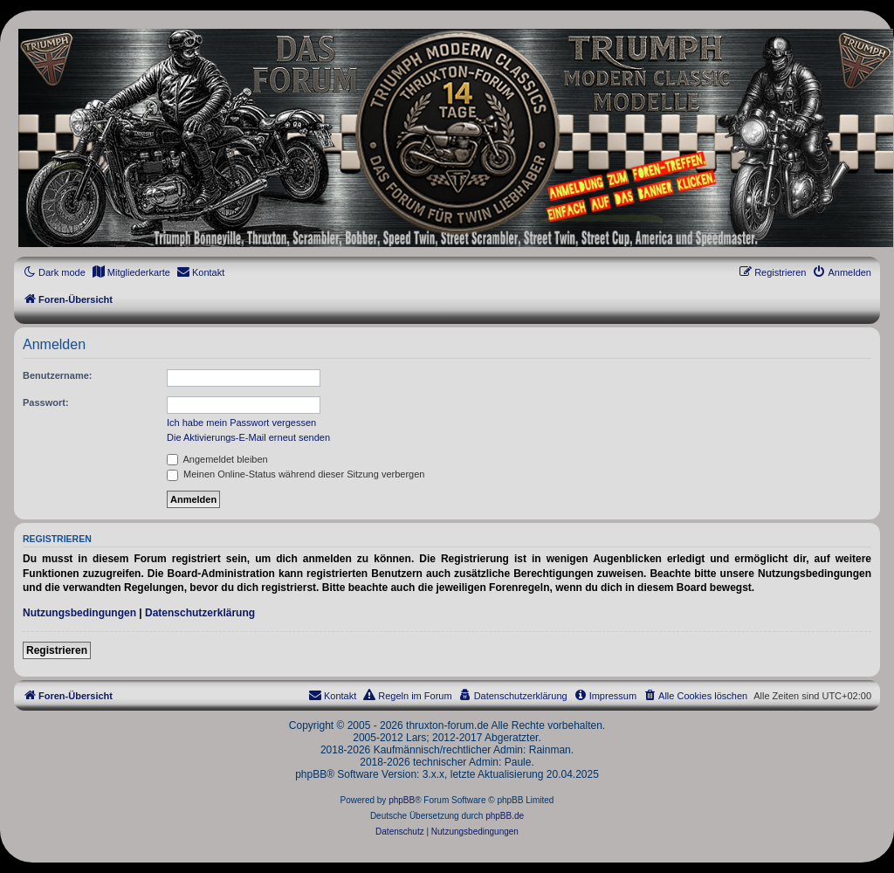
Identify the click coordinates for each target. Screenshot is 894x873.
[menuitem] (131, 272)
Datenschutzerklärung (200, 613)
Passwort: (46, 402)
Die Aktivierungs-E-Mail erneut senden (248, 437)
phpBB (402, 800)
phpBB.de (504, 816)
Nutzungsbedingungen (79, 613)
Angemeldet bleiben (217, 459)
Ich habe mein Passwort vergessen (241, 422)
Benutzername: (57, 375)
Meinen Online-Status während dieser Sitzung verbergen (295, 474)
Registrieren (56, 650)
